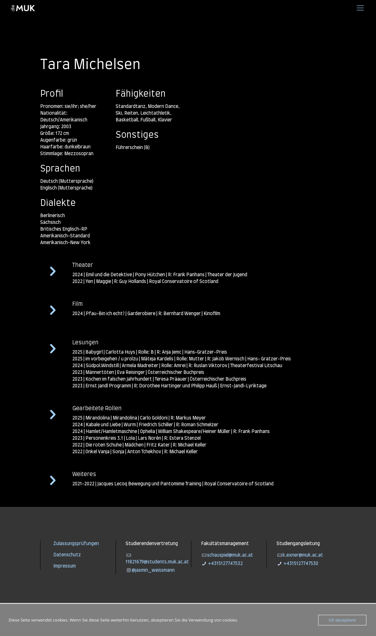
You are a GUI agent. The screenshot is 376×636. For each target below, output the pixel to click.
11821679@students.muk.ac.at (157, 562)
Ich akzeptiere (342, 620)
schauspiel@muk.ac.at (230, 555)
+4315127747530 (300, 563)
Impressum (64, 566)
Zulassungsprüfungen (76, 544)
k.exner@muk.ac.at (303, 555)
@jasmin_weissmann (153, 570)
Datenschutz (67, 555)
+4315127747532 (225, 563)
